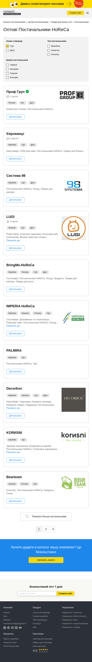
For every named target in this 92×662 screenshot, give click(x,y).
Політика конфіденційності (14, 623)
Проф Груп (16, 92)
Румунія (13, 73)
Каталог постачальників (14, 22)
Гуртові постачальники (38, 22)
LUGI (10, 217)
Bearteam (14, 477)
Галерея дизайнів (40, 616)
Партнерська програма (42, 639)
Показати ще (13, 240)
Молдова (14, 69)
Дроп (12, 50)
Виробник (55, 46)
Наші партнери (39, 646)
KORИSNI (14, 433)
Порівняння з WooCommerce (74, 616)
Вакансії (6, 620)
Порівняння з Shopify (71, 627)
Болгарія (14, 77)
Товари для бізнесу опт (61, 22)
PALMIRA (14, 350)
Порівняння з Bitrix (70, 620)
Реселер (55, 54)
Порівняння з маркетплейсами (75, 623)
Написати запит (10, 642)
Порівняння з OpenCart (72, 612)
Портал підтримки (11, 639)
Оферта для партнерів (42, 642)
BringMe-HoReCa (20, 265)
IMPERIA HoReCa (20, 306)
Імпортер (55, 50)
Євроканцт (15, 134)
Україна (13, 65)
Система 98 (15, 176)
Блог (5, 616)
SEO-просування (40, 620)
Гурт (12, 46)
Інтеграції (37, 623)
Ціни (35, 627)
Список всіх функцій (41, 612)
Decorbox (14, 388)
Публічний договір (11, 646)
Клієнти (6, 612)
